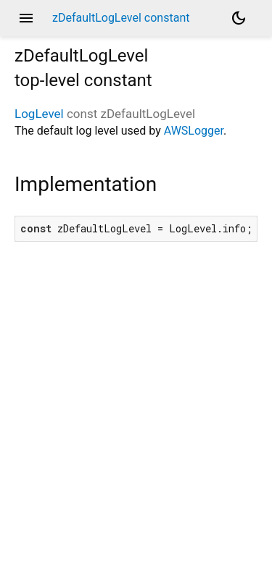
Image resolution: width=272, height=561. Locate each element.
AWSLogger (193, 131)
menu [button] (26, 18)
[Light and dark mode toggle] (238, 18)
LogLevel (39, 113)
